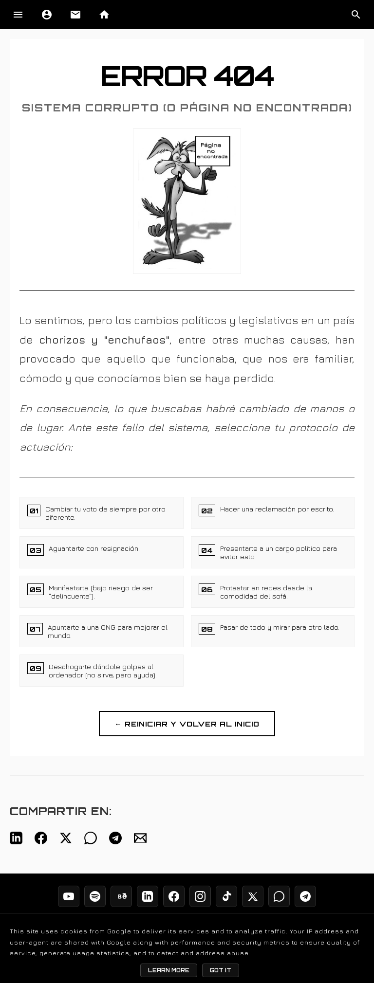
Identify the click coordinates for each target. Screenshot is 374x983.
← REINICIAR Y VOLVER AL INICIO (186, 723)
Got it (220, 970)
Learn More (168, 970)
